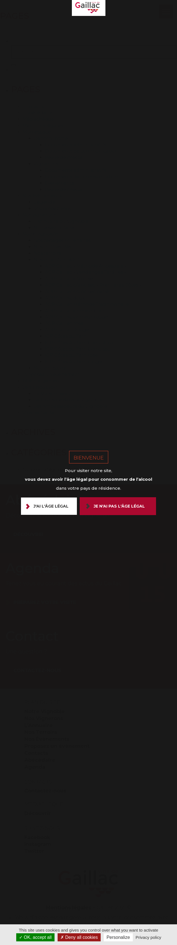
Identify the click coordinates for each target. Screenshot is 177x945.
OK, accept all (35, 937)
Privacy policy (148, 937)
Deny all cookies (79, 937)
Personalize (118, 937)
